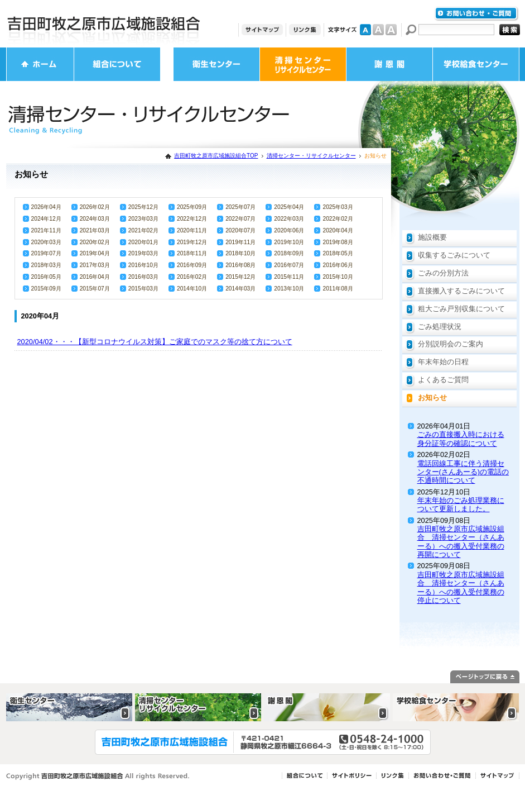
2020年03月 (46, 242)
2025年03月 (337, 207)
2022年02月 (337, 219)
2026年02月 (95, 207)
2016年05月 (46, 277)
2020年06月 (289, 230)
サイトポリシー (351, 776)
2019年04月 (95, 253)
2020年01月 (143, 242)
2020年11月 (192, 230)
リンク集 (305, 29)
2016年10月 (143, 265)
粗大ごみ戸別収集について (461, 308)
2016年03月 (143, 277)
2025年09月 (192, 207)
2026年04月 (46, 207)
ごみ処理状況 (439, 326)
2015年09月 (46, 288)
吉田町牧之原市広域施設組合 (103, 24)
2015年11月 (289, 277)
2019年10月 (289, 242)
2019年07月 (46, 253)
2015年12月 (240, 277)
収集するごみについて (454, 255)
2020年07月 (240, 230)
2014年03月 (240, 288)
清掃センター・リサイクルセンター (303, 64)
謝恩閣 (389, 64)
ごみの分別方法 (443, 273)
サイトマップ (262, 29)
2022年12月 (192, 219)
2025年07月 (240, 207)
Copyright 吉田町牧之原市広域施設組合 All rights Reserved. (98, 776)
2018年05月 (337, 253)
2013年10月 (289, 288)
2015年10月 (337, 277)
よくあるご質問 (443, 379)
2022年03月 (289, 219)
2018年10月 (240, 253)
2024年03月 (95, 219)
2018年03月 (46, 265)
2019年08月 (337, 242)
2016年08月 (240, 265)
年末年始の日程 (443, 362)
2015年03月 (143, 288)
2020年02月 (95, 242)
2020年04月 (337, 230)
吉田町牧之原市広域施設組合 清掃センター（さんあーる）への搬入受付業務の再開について (460, 542)
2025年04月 (289, 207)
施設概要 (432, 237)
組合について (117, 64)
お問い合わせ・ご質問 (476, 13)
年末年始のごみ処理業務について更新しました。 (460, 504)
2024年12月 (46, 219)
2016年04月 (95, 277)
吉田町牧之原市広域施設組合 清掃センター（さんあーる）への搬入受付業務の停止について (460, 587)
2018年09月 (289, 253)
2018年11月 (192, 253)
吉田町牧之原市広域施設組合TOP (216, 156)
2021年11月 (46, 230)
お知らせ (432, 397)
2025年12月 (143, 207)
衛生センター (216, 64)
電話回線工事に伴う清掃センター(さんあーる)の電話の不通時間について (463, 472)
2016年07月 (289, 265)
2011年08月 (337, 288)
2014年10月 (192, 288)
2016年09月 (192, 265)
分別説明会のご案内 (450, 344)
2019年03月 (143, 253)
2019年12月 (192, 242)
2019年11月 (240, 242)
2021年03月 (95, 230)
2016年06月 (337, 265)
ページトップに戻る (484, 676)
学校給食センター (476, 64)
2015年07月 (95, 288)
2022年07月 (240, 219)
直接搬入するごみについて (461, 291)
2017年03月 (95, 265)
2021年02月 (143, 230)
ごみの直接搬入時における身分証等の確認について (460, 438)
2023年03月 (143, 219)
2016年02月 (192, 277)
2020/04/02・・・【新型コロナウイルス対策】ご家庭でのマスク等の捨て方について (154, 341)
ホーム (40, 64)
